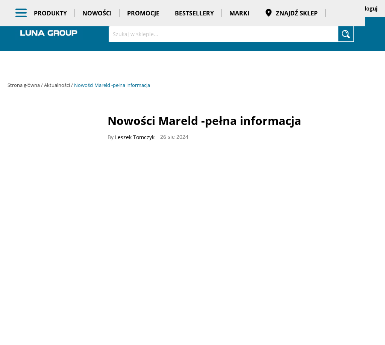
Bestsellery (194, 64)
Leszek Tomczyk (135, 137)
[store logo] (49, 33)
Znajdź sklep (291, 64)
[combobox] (231, 33)
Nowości (97, 64)
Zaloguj (368, 8)
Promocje (143, 64)
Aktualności (57, 85)
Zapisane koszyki (315, 8)
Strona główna (24, 85)
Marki (239, 64)
